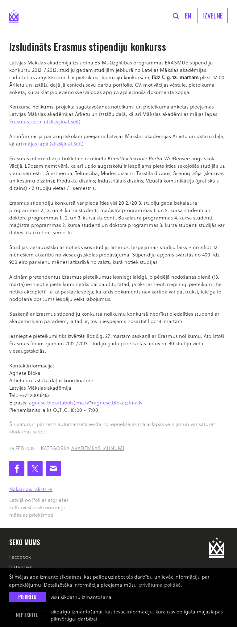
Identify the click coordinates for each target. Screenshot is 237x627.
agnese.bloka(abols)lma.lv (59, 402)
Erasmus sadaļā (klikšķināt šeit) (44, 121)
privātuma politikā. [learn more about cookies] (160, 584)
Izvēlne (212, 15)
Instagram (21, 567)
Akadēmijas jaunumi (97, 448)
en (188, 15)
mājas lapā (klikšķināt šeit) (53, 143)
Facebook (20, 556)
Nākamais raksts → (30, 489)
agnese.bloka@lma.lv (118, 402)
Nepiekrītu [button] (27, 615)
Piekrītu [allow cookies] (27, 596)
